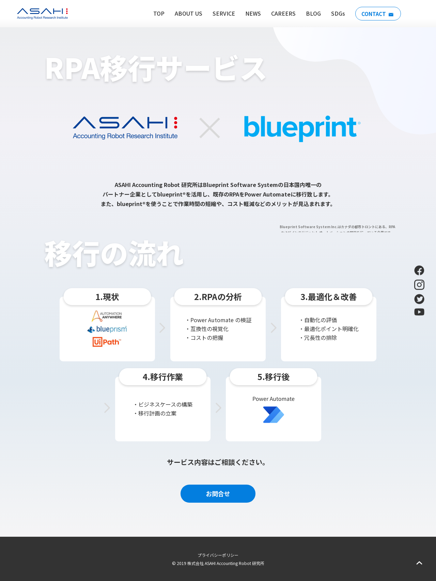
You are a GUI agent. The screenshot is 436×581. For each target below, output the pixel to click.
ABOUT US (186, 13)
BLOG (311, 13)
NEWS (251, 13)
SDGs (336, 13)
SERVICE (222, 13)
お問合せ (218, 493)
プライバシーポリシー (218, 555)
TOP (156, 13)
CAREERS (281, 13)
